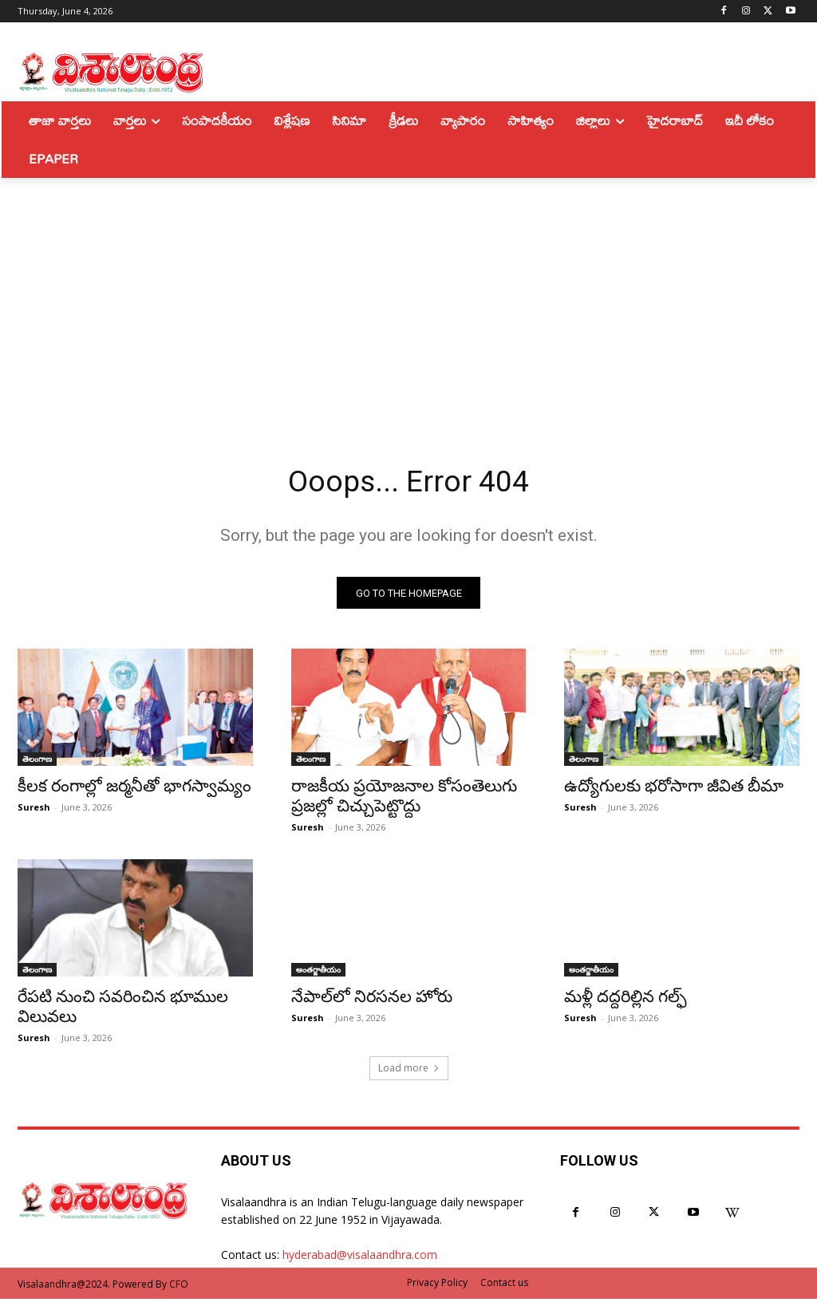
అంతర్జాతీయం (318, 972)
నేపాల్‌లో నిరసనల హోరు (371, 999)
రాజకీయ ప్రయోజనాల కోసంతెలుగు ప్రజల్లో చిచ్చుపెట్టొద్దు (404, 799)
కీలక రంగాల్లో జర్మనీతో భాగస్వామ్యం (134, 789)
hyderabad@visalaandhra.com (359, 1257)
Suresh (34, 811)
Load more (409, 1071)
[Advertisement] (408, 297)
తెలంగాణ (37, 762)
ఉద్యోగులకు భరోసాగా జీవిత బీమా (673, 789)
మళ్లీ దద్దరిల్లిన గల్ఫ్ (625, 999)
